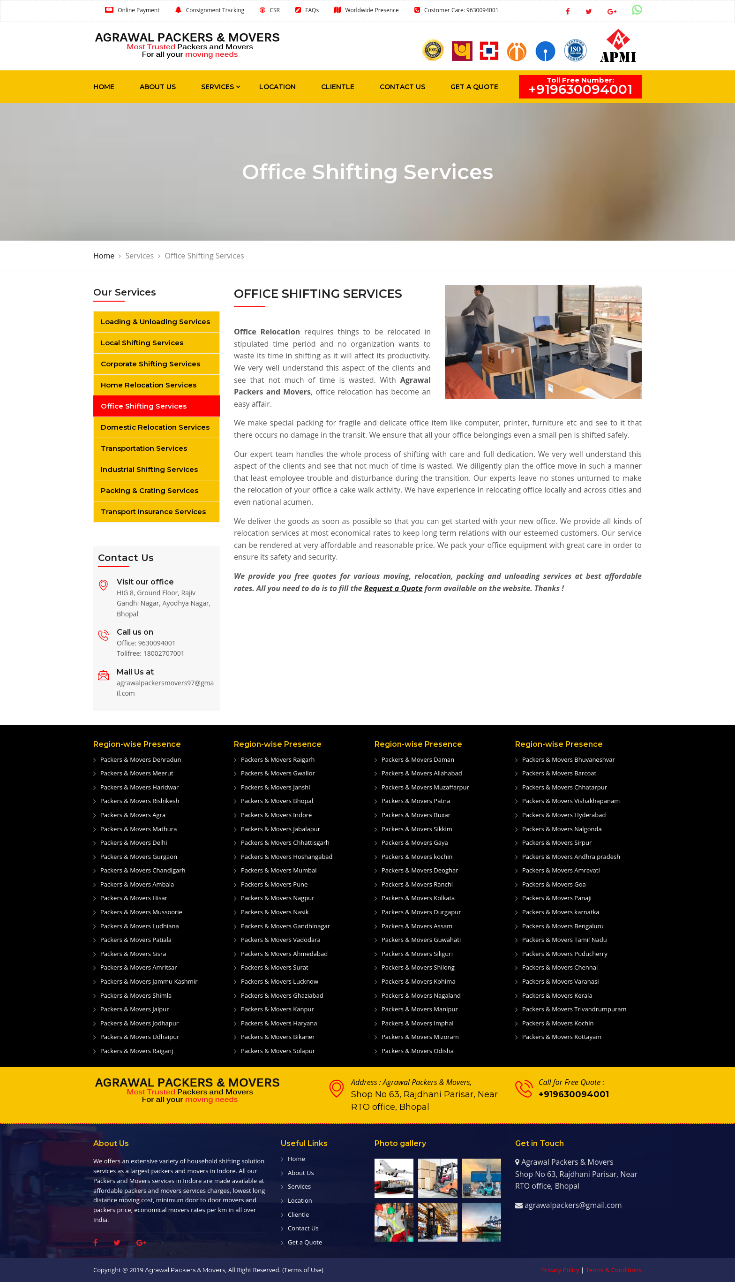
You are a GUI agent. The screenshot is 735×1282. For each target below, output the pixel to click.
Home (103, 87)
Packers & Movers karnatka (561, 912)
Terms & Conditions (614, 1270)
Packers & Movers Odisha (418, 1051)
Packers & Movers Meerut (136, 773)
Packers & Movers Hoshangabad (287, 856)
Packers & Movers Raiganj (136, 1051)
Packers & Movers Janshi (275, 787)
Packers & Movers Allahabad (422, 773)
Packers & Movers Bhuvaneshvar (568, 759)
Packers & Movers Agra (132, 815)
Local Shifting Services (142, 342)
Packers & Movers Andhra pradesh (571, 856)
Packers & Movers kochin (417, 856)
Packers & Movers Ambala (137, 884)
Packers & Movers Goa (554, 884)
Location (277, 87)
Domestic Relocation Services (155, 427)
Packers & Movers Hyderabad (564, 815)
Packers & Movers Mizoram (420, 1036)
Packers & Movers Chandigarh (143, 870)
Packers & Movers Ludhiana (139, 926)
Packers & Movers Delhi (133, 842)
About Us (158, 87)
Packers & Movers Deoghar (420, 870)
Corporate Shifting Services (150, 363)
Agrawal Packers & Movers (185, 1270)
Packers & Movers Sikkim (417, 829)
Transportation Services (144, 448)
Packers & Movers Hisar (133, 898)
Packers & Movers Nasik (275, 912)
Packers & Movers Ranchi (417, 884)
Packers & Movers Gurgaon (138, 856)
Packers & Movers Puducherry (565, 953)
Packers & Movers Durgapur (421, 912)
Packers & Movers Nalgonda (562, 829)
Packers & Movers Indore (276, 815)
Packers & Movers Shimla (136, 995)
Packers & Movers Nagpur (278, 898)
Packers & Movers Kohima (419, 981)
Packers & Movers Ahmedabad (284, 953)
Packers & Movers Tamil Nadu (564, 939)
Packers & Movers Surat (274, 967)
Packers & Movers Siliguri (417, 953)
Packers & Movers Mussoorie (141, 912)
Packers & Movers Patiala (136, 939)
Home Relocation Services (148, 384)
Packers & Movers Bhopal (277, 801)
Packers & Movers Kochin (558, 1023)
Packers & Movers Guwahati (421, 939)
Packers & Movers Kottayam (561, 1036)
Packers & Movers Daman (418, 759)
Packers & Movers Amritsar (138, 967)
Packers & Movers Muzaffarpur (425, 787)
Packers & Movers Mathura (138, 829)
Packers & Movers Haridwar (139, 787)
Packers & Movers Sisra (133, 953)
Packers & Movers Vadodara (281, 939)
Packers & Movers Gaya (415, 842)
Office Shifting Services (144, 406)
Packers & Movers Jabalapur (280, 829)
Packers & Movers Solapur (278, 1051)
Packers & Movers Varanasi (560, 981)
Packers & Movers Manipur (420, 1009)
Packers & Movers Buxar (416, 815)
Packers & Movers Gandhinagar (285, 926)
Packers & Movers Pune (274, 884)
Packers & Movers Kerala (557, 995)
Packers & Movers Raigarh (278, 759)
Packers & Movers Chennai (560, 967)
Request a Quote (393, 588)
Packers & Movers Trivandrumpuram (574, 1009)
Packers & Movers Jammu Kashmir (148, 981)
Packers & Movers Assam (417, 926)
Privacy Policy (560, 1270)
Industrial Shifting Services (149, 469)
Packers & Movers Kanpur (277, 1009)
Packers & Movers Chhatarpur (564, 787)
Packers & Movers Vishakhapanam (571, 801)
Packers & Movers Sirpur (557, 842)
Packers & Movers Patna (416, 801)
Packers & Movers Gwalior (278, 773)
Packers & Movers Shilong (418, 967)
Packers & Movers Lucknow (279, 981)
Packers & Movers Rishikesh (139, 801)
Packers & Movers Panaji (557, 898)
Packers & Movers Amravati (561, 870)
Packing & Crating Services (149, 490)
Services (217, 87)
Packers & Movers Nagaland (421, 995)
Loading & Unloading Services (155, 321)
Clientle (337, 87)
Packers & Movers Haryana (279, 1023)
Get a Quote (474, 87)
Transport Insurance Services (153, 511)
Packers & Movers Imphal (417, 1023)
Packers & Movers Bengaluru (563, 926)
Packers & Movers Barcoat (559, 773)
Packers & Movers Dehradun (140, 759)
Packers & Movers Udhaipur (139, 1036)
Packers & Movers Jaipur (134, 1009)
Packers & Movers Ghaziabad (282, 995)
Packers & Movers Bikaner (278, 1036)
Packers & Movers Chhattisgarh (285, 842)
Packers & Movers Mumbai (278, 870)
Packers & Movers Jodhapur (139, 1023)
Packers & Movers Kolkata (418, 898)
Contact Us (402, 87)
